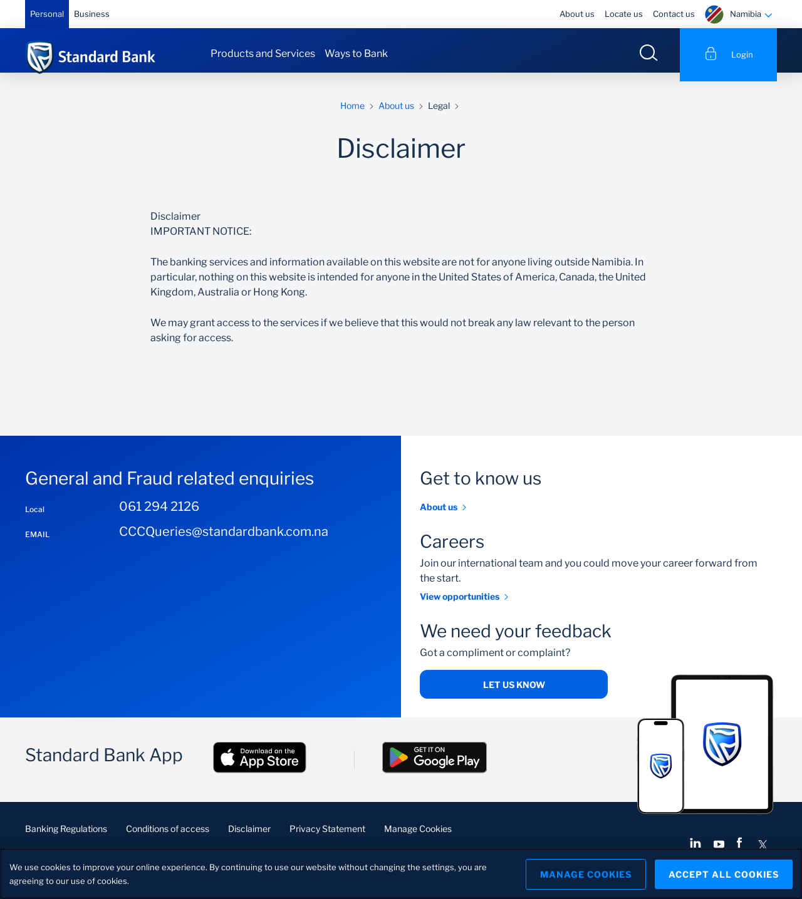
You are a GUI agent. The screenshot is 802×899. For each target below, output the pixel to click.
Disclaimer (249, 838)
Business (92, 14)
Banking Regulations (66, 838)
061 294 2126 (159, 515)
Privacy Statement (327, 838)
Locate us (624, 14)
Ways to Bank (356, 53)
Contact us (674, 14)
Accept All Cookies (724, 873)
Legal (439, 114)
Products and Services (263, 53)
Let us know (514, 694)
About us (577, 14)
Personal (47, 14)
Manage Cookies (418, 838)
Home (352, 114)
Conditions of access (167, 838)
